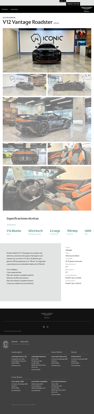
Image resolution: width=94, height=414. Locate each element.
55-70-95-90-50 (15, 390)
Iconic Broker (16, 377)
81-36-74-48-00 (35, 369)
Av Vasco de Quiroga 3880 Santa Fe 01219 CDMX (59, 361)
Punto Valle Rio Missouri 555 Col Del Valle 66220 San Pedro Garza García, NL (38, 363)
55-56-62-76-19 (15, 365)
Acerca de (14, 341)
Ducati (74, 352)
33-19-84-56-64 (35, 390)
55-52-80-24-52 (55, 365)
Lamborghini (16, 352)
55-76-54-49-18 (75, 365)
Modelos (5, 9)
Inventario (14, 9)
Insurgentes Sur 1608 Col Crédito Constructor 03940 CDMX (18, 361)
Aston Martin (56, 352)
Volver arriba (24, 341)
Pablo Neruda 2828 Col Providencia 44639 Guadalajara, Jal (38, 386)
